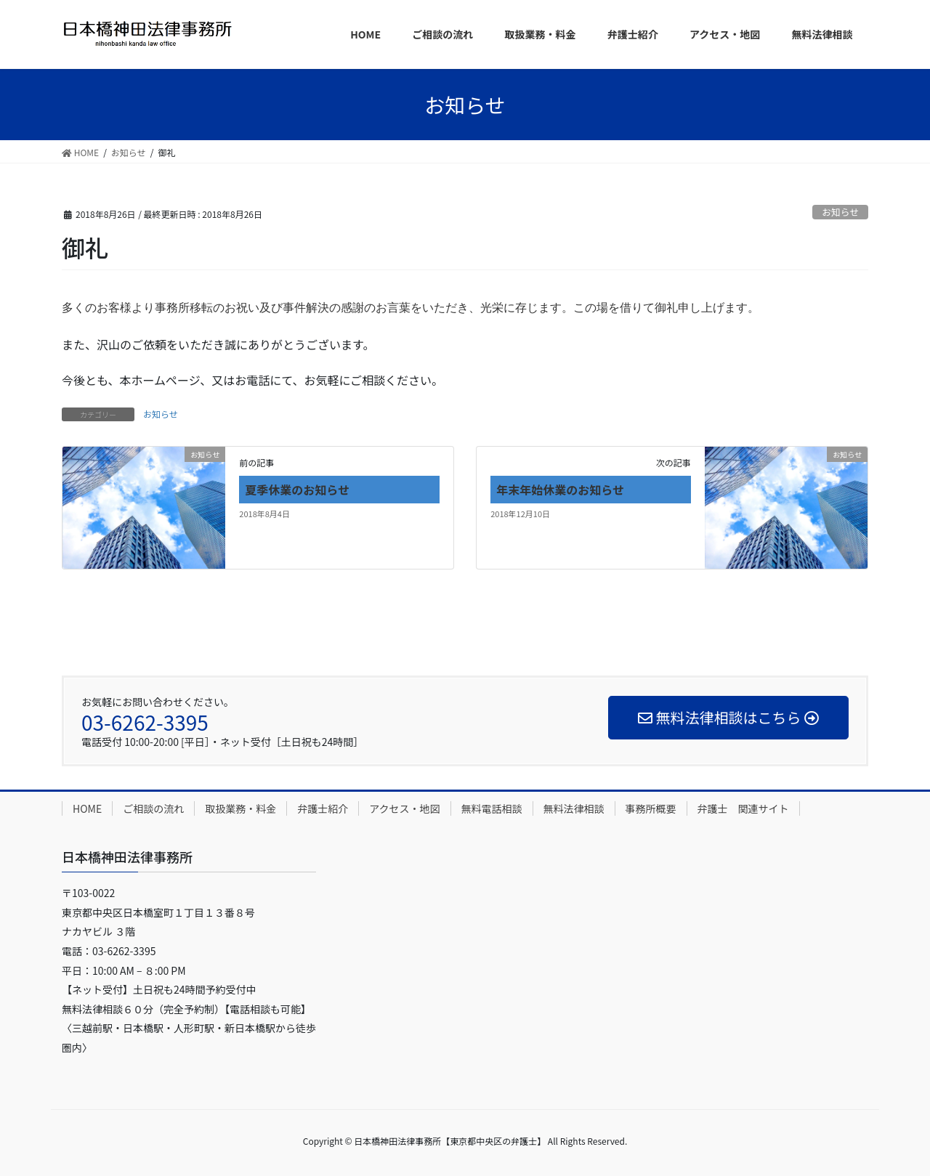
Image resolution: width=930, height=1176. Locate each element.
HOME (87, 808)
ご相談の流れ (153, 808)
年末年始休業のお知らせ (560, 489)
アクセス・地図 (404, 808)
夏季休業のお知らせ (297, 489)
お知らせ (840, 212)
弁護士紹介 (322, 808)
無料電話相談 (491, 808)
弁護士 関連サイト (743, 808)
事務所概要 (651, 808)
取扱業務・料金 (240, 808)
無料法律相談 (573, 808)
